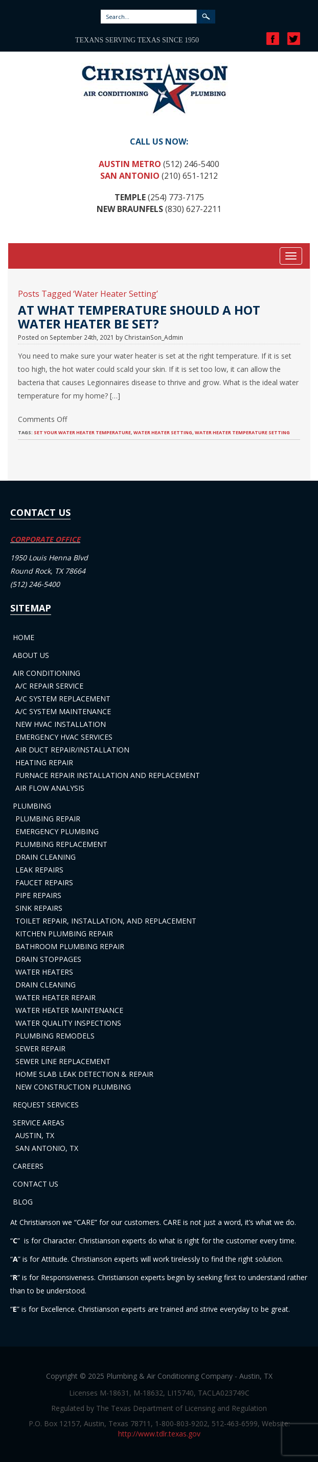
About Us (31, 655)
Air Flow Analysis (49, 788)
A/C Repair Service (49, 686)
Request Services (46, 1105)
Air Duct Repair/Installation (72, 749)
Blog (23, 1202)
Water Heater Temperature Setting (242, 432)
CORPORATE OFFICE (45, 539)
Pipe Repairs (38, 895)
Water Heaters (44, 972)
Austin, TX (34, 1135)
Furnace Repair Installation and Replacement (107, 775)
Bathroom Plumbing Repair (69, 946)
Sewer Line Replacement (62, 1061)
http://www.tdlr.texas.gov (159, 1434)
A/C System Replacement (62, 698)
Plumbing (32, 806)
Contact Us (35, 1184)
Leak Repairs (39, 870)
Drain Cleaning (45, 857)
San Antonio (130, 175)
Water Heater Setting (162, 432)
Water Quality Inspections (68, 1023)
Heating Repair (44, 762)
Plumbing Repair (47, 818)
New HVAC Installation (60, 724)
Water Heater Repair (55, 997)
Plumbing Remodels (55, 1036)
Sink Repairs (38, 908)
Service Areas (38, 1122)
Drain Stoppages (48, 959)
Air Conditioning (46, 673)
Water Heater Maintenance (69, 1010)
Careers (28, 1166)
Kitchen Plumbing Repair (64, 933)
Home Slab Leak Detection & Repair (84, 1074)
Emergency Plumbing (57, 831)
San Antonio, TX (46, 1148)
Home (23, 637)
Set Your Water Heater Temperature (82, 432)
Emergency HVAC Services (63, 737)
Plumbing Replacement (61, 844)
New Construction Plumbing (73, 1087)
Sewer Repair (40, 1048)
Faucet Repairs (44, 882)
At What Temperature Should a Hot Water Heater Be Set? (139, 316)
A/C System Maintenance (63, 711)
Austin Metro (130, 164)
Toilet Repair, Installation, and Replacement (105, 921)
